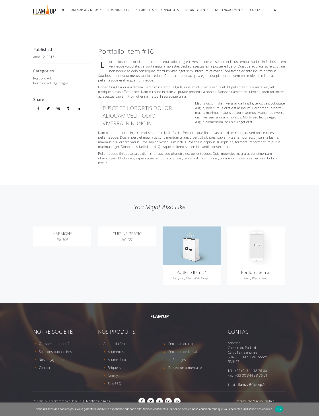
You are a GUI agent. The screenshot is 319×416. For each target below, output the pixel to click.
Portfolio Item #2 (256, 272)
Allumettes (116, 351)
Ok (279, 409)
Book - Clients (196, 10)
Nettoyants (116, 375)
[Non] (313, 409)
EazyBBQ (114, 383)
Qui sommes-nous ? (86, 10)
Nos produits (118, 10)
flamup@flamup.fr (251, 384)
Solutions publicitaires (55, 351)
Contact (257, 10)
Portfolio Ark (42, 78)
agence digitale (264, 401)
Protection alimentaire (185, 367)
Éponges (179, 359)
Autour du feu (114, 343)
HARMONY (62, 233)
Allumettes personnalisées (157, 10)
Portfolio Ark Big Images (50, 83)
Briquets (114, 367)
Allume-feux (117, 359)
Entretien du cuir (181, 343)
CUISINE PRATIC (127, 233)
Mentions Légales (98, 401)
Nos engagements (229, 10)
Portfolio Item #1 (191, 272)
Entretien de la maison (185, 351)
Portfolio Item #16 (126, 51)
